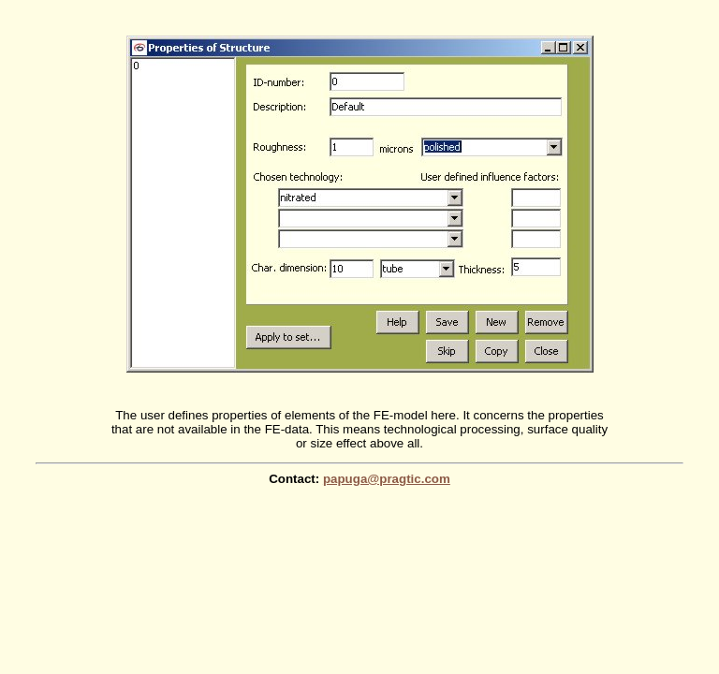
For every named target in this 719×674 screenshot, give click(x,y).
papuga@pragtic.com (386, 479)
